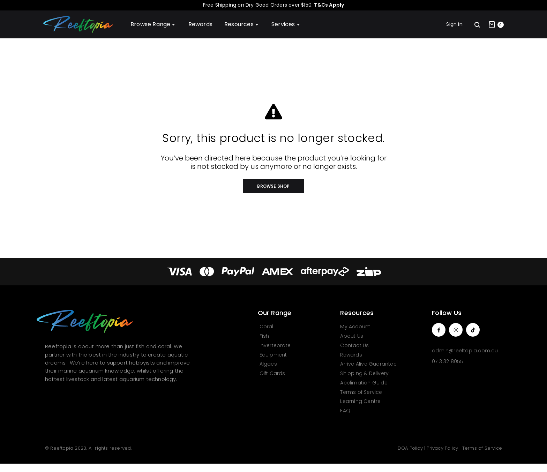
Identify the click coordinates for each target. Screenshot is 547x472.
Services (286, 24)
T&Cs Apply (329, 4)
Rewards (200, 24)
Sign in (454, 24)
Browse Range (153, 24)
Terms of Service (482, 448)
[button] (273, 186)
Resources (242, 24)
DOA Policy (410, 448)
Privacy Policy (442, 448)
